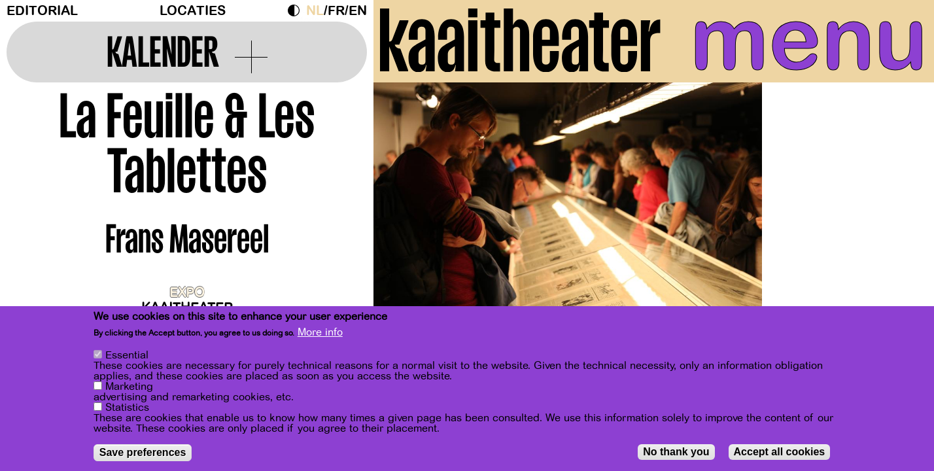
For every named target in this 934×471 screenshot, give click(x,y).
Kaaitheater (187, 308)
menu (808, 39)
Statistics (127, 419)
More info (320, 344)
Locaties (193, 11)
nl (315, 11)
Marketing (129, 398)
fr (336, 11)
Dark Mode (297, 10)
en (358, 11)
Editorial (42, 11)
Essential (126, 367)
